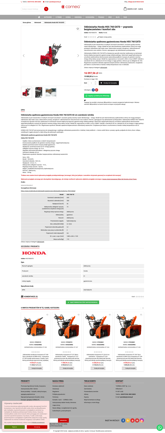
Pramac (101, 17)
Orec (110, 17)
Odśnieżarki (40, 242)
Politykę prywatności (38, 422)
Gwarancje (56, 389)
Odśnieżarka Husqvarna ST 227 (67, 347)
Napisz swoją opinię (104, 37)
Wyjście (14, 427)
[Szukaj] (34, 9)
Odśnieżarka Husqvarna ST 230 (129, 347)
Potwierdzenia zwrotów (91, 391)
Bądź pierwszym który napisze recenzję (82, 302)
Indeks (86, 32)
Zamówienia (88, 389)
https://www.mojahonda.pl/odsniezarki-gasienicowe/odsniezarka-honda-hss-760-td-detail (48, 191)
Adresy (86, 394)
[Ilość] (91, 83)
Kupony (86, 397)
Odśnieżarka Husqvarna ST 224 (98, 347)
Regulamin (56, 391)
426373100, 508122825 (34, 2)
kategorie (48, 17)
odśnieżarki (103, 67)
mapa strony (56, 405)
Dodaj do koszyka (108, 83)
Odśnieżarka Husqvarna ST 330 (35, 347)
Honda (68, 17)
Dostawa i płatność (58, 386)
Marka (101, 32)
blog (118, 17)
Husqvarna (90, 17)
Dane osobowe (88, 386)
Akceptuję (37, 427)
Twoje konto (90, 381)
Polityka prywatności (59, 394)
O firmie (59, 17)
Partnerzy (55, 397)
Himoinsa (78, 17)
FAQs (125, 17)
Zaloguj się (131, 2)
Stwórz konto (140, 2)
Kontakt (119, 381)
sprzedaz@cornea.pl (55, 2)
